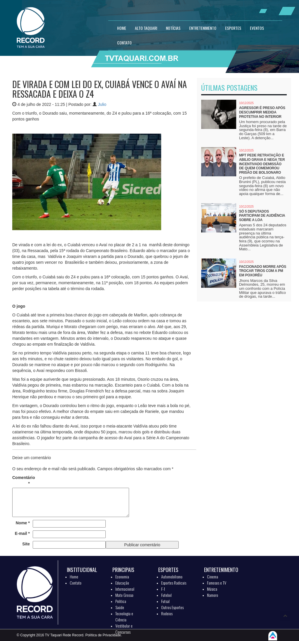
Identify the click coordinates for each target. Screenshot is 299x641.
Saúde (119, 607)
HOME (121, 28)
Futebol (166, 595)
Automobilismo (171, 576)
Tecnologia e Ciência (124, 616)
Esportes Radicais (173, 583)
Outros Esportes (172, 607)
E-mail (22, 533)
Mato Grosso (124, 595)
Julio (102, 104)
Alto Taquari (146, 28)
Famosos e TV (216, 583)
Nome (23, 523)
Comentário (21, 480)
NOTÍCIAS (173, 28)
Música (212, 589)
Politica (120, 601)
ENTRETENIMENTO (202, 28)
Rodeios (167, 613)
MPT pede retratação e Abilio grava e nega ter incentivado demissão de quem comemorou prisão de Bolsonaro (262, 163)
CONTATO (124, 42)
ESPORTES (233, 28)
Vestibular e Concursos (124, 629)
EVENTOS (257, 28)
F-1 (163, 589)
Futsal (165, 601)
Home (74, 576)
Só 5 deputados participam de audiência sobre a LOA (262, 215)
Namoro (212, 595)
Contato (75, 583)
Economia (122, 576)
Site (26, 544)
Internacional (124, 589)
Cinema (212, 576)
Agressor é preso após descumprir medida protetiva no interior (262, 112)
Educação (122, 583)
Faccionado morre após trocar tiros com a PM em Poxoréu (262, 271)
